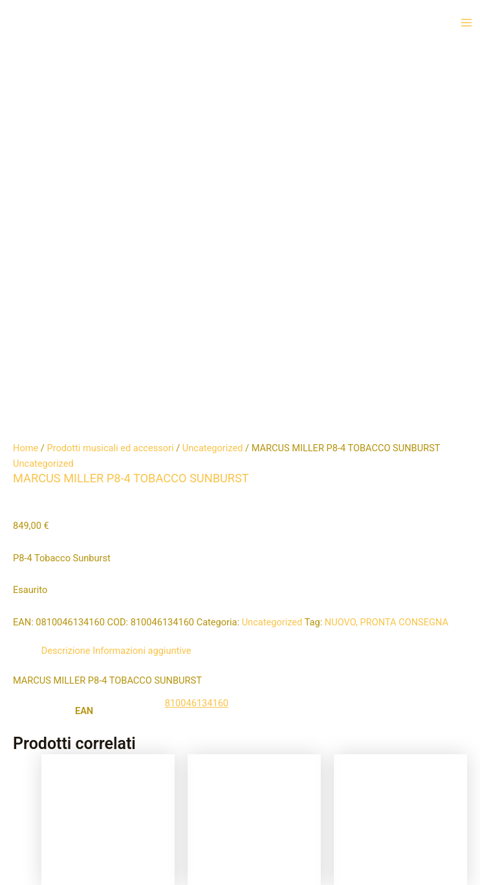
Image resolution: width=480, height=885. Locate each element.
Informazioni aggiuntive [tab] (142, 278)
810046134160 (196, 331)
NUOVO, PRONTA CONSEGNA (386, 250)
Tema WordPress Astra (305, 849)
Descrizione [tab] (66, 278)
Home (25, 76)
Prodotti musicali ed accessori (110, 76)
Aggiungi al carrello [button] (90, 567)
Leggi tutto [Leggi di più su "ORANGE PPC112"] (266, 575)
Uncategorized (212, 76)
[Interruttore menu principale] (466, 22)
